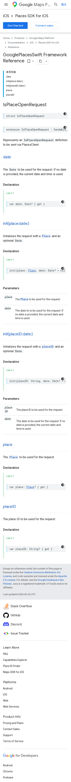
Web (5, 700)
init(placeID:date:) (18, 334)
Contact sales (44, 25)
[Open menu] (6, 4)
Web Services (11, 706)
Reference (13, 47)
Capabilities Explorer (15, 659)
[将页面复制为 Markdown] (40, 61)
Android (7, 688)
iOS (6, 16)
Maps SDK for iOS (13, 672)
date (7, 157)
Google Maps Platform (41, 38)
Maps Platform (35, 4)
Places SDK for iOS (31, 16)
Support (8, 735)
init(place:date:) (16, 223)
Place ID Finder (11, 666)
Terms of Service (13, 741)
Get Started (15, 25)
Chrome (8, 771)
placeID (48, 346)
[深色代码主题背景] (65, 114)
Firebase (8, 777)
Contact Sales (11, 729)
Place (46, 236)
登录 (63, 4)
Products (19, 38)
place (7, 444)
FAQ (5, 653)
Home (6, 38)
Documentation (16, 42)
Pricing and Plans (13, 723)
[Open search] (56, 4)
